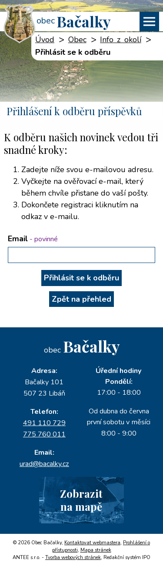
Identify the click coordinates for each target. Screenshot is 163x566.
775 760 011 (44, 434)
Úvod (44, 39)
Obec (77, 39)
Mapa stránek (95, 550)
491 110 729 (44, 423)
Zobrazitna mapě (81, 499)
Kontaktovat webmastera (92, 542)
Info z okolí (120, 39)
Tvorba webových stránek (73, 557)
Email (33, 238)
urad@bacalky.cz (44, 464)
